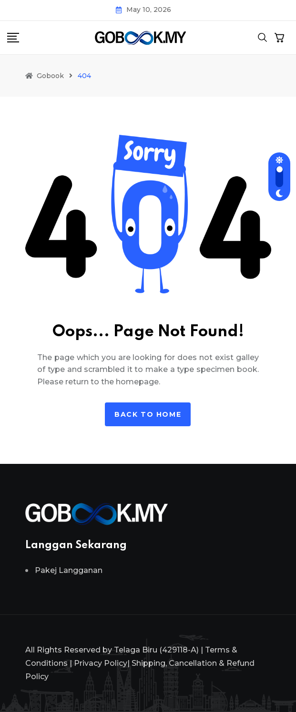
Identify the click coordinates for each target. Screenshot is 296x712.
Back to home (147, 414)
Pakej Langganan (68, 570)
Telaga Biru (135, 649)
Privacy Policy (100, 663)
